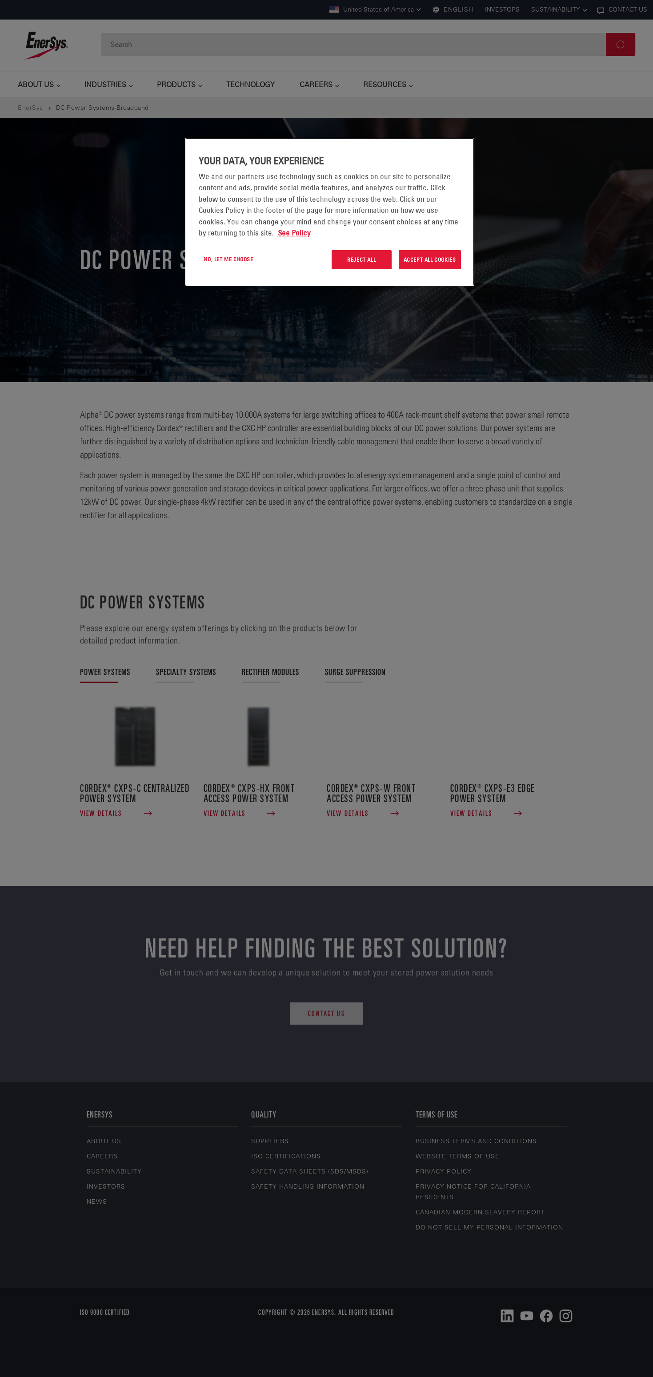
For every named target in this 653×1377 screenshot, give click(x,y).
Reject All (361, 259)
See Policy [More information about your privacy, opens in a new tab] (294, 232)
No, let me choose (228, 259)
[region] (329, 212)
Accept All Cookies (430, 259)
